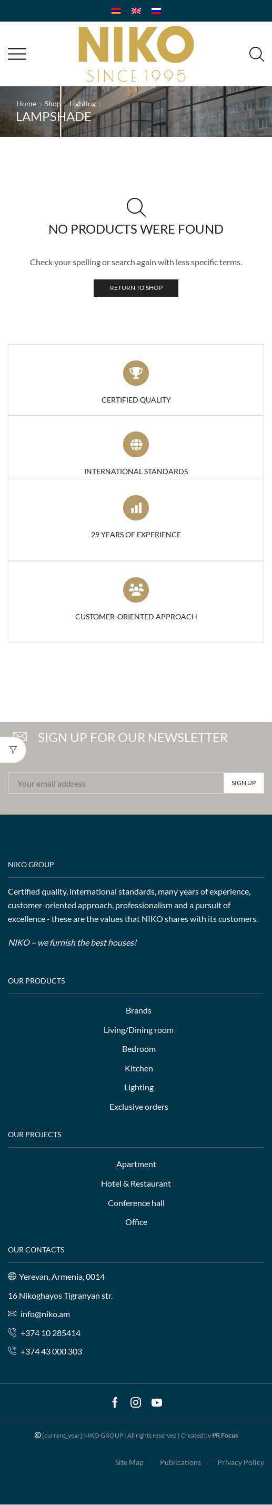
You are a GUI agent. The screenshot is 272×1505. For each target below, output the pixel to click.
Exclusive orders (138, 1106)
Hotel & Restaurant (136, 1183)
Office (136, 1222)
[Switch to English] (136, 10)
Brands (139, 1010)
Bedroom (139, 1049)
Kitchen (139, 1068)
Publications (180, 1462)
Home (26, 103)
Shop (53, 103)
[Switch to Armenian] (116, 10)
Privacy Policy (240, 1462)
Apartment (136, 1164)
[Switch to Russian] (156, 10)
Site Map (129, 1462)
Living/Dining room (139, 1030)
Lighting (82, 103)
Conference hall (136, 1203)
